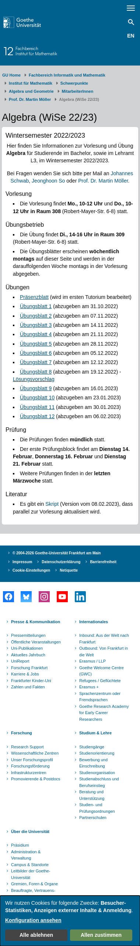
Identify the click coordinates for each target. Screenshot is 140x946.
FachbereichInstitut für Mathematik (36, 51)
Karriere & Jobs (25, 674)
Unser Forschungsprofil (32, 760)
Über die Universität (30, 831)
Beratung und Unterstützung (91, 795)
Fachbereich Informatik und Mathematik (67, 75)
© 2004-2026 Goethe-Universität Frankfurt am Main (57, 553)
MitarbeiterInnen (78, 91)
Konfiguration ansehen (33, 920)
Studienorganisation (97, 772)
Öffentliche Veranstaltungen (36, 642)
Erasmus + (89, 687)
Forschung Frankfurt (29, 668)
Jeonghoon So (48, 181)
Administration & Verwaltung (26, 855)
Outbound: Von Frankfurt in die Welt (103, 651)
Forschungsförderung (30, 766)
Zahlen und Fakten (28, 687)
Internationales (93, 622)
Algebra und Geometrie (31, 91)
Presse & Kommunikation (35, 622)
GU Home (11, 75)
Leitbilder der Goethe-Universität (30, 874)
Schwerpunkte (74, 83)
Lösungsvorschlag (34, 379)
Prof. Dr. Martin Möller (30, 99)
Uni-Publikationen (27, 648)
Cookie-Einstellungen (31, 570)
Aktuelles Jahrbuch (28, 655)
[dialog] (70, 921)
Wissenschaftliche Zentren (35, 753)
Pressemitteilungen (28, 635)
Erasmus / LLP (92, 661)
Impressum (22, 562)
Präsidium (20, 845)
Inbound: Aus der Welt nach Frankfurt (104, 638)
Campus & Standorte (30, 864)
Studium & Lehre (95, 733)
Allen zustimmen (101, 935)
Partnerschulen (92, 817)
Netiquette (69, 570)
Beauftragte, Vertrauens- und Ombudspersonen (33, 893)
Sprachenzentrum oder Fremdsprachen (99, 696)
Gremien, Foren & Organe (34, 884)
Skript (52, 504)
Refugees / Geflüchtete (100, 680)
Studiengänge (91, 747)
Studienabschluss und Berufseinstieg (99, 782)
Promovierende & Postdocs (35, 779)
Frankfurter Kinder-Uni (31, 680)
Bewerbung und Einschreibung (93, 763)
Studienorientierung (96, 753)
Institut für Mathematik (30, 83)
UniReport (20, 661)
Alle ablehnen (36, 935)
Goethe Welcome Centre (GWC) (101, 671)
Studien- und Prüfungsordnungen (97, 807)
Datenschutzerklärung (61, 562)
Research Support (27, 747)
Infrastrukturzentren (28, 772)
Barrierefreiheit (103, 562)
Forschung (21, 733)
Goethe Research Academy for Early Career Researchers (104, 712)
